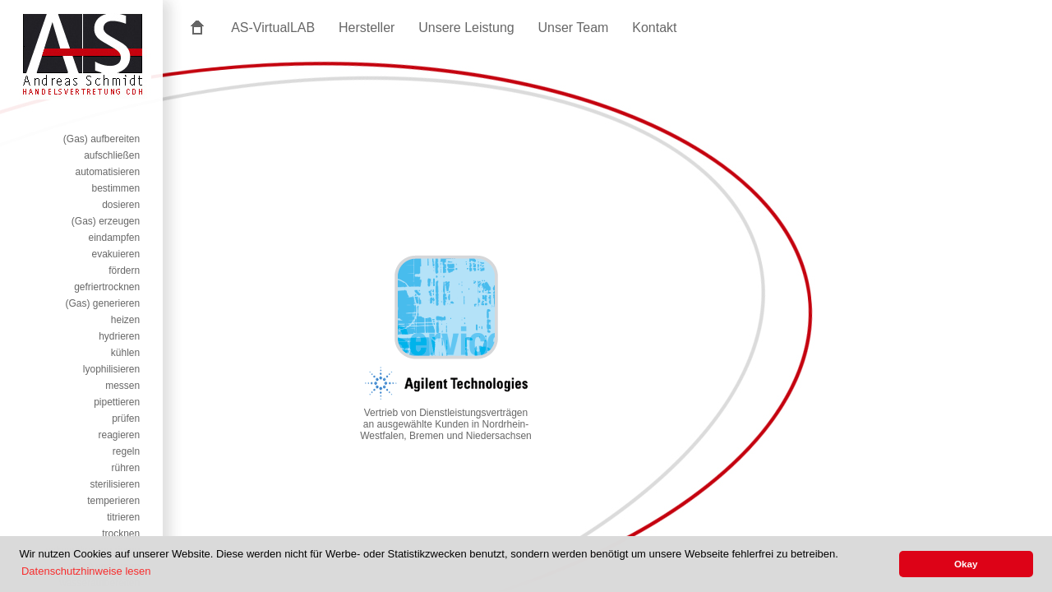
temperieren (113, 500)
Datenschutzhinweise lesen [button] (86, 571)
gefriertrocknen (107, 287)
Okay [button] (966, 563)
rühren (126, 468)
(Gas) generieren (102, 303)
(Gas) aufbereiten (101, 139)
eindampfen (114, 237)
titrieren (123, 517)
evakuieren (115, 254)
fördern (124, 270)
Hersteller (366, 28)
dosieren (121, 204)
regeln (126, 451)
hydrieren (119, 336)
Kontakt (654, 28)
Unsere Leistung (466, 28)
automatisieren (107, 172)
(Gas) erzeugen (106, 221)
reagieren (120, 435)
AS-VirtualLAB (273, 28)
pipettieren (117, 402)
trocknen (121, 533)
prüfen (126, 418)
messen (122, 385)
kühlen (125, 352)
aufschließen (112, 155)
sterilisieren (115, 484)
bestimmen (116, 188)
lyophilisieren (111, 369)
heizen (125, 320)
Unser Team (573, 28)
